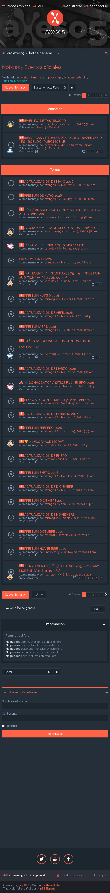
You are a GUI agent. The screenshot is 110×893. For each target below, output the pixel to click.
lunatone (69, 77)
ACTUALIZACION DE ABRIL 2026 (48, 313)
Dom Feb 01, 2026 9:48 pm (74, 217)
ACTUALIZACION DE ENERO (45, 456)
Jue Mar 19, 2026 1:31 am (75, 354)
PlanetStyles (53, 885)
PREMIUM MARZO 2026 (41, 296)
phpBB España (46, 888)
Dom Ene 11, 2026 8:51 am (77, 476)
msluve (49, 217)
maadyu (50, 535)
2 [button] (88, 95)
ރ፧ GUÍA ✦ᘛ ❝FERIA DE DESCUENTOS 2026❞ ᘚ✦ (60, 228)
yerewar (50, 459)
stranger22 (51, 185)
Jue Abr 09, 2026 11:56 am (77, 330)
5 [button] (101, 95)
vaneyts (49, 248)
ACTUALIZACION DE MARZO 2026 (50, 369)
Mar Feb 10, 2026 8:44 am (77, 417)
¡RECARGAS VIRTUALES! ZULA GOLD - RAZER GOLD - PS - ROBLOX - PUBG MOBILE (60, 140)
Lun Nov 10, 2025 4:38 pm (79, 552)
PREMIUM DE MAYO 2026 (43, 195)
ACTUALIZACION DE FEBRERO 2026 (51, 414)
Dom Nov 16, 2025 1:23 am (75, 535)
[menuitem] (38, 6)
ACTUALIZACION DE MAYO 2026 (48, 181)
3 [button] (93, 95)
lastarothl (81, 77)
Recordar (11, 725)
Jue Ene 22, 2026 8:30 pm (74, 445)
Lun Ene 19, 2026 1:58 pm (81, 231)
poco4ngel (55, 77)
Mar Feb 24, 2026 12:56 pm (80, 386)
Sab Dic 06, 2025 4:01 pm (77, 504)
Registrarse (29, 692)
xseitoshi (26, 77)
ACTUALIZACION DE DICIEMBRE (48, 487)
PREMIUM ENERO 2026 (41, 473)
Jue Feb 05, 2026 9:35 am (77, 431)
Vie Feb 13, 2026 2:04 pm (77, 403)
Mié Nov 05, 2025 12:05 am (76, 574)
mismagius (40, 77)
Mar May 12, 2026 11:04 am (78, 185)
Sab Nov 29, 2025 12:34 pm (78, 518)
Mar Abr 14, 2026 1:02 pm (77, 316)
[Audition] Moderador (15, 81)
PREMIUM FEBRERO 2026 (43, 428)
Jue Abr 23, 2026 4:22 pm (77, 299)
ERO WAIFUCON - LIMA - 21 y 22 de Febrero (57, 400)
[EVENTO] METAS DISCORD (45, 121)
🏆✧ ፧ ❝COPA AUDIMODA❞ (44, 442)
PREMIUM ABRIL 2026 (40, 327)
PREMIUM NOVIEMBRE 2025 (45, 549)
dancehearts (52, 386)
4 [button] (97, 95)
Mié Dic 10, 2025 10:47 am (77, 490)
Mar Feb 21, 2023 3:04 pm (73, 248)
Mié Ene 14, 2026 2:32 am (74, 459)
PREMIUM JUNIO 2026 (35, 259)
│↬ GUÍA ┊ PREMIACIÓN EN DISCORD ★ (54, 245)
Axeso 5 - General (47, 127)
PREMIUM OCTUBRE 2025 (43, 531)
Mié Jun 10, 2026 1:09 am (76, 145)
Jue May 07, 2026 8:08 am (78, 198)
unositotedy (52, 552)
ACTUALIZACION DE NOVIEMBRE (49, 514)
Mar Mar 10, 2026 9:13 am (77, 372)
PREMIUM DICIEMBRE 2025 (44, 500)
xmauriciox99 (53, 231)
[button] (106, 95)
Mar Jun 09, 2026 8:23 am (77, 262)
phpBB (23, 885)
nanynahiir (51, 145)
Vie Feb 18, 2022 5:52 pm (78, 124)
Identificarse (10, 692)
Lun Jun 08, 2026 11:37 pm (74, 281)
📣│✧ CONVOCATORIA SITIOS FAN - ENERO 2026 (56, 383)
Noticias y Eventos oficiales (31, 67)
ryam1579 (51, 354)
